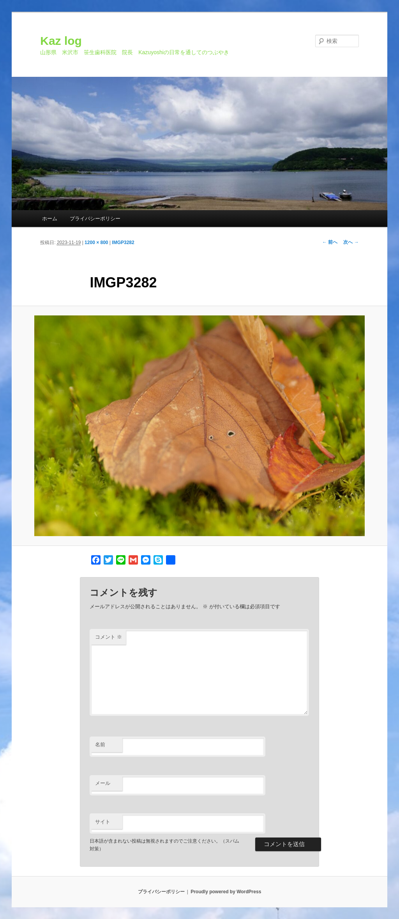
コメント (108, 637)
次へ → (350, 242)
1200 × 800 (96, 242)
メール (102, 783)
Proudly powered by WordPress (226, 891)
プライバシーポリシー (95, 218)
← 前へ (329, 242)
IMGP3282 (123, 242)
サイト (102, 822)
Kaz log (61, 40)
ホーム (49, 218)
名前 (100, 744)
